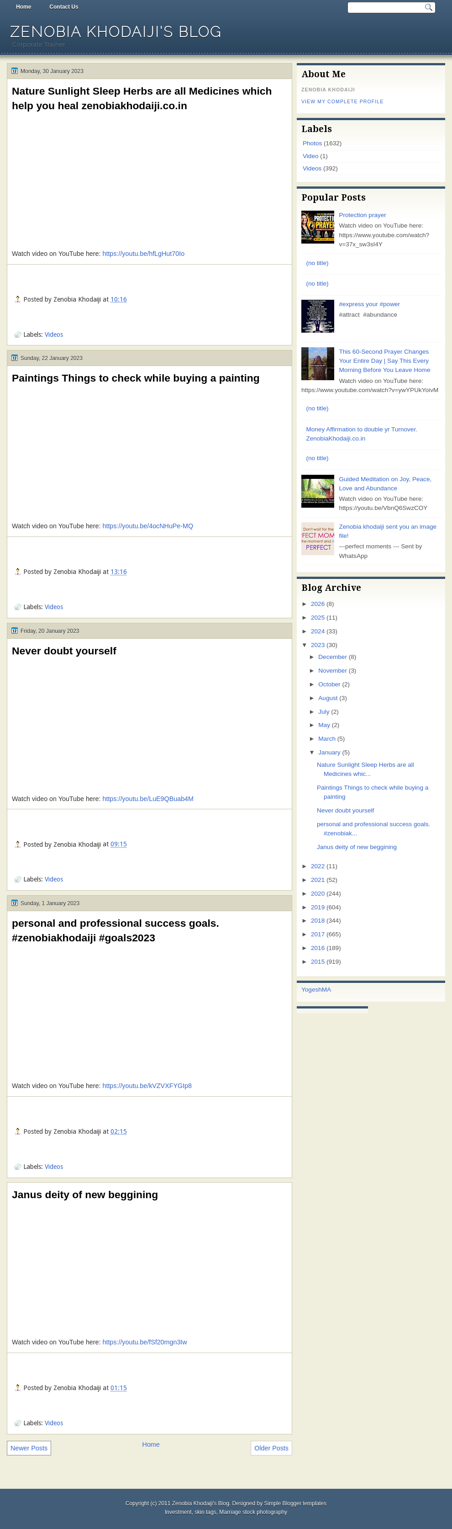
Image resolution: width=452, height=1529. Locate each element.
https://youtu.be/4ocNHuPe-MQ (147, 526)
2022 (318, 866)
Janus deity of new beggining (85, 1194)
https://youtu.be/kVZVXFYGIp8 (147, 1085)
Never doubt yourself (64, 651)
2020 (318, 893)
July (323, 711)
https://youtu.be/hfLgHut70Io (143, 253)
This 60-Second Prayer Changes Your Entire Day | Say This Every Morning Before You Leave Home (384, 361)
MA (326, 989)
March (327, 738)
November (332, 670)
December (332, 656)
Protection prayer (362, 215)
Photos (312, 143)
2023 (318, 645)
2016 (318, 948)
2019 (318, 907)
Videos (54, 334)
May (324, 725)
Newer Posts (29, 1448)
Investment (178, 1512)
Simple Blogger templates (295, 1503)
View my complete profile (342, 101)
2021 (318, 879)
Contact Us (63, 7)
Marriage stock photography (253, 1512)
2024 (318, 631)
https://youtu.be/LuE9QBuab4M (148, 798)
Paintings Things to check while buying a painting (136, 378)
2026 (318, 603)
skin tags (205, 1512)
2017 (318, 934)
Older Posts (271, 1448)
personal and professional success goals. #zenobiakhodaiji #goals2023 (115, 930)
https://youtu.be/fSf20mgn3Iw (144, 1342)
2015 (318, 961)
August (327, 698)
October (329, 684)
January (329, 752)
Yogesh (311, 989)
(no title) (317, 263)
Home (23, 7)
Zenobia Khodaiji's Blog (116, 31)
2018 (318, 920)
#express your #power (369, 304)
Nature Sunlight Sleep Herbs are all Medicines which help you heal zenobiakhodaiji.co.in (142, 98)
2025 (318, 617)
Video (310, 156)
